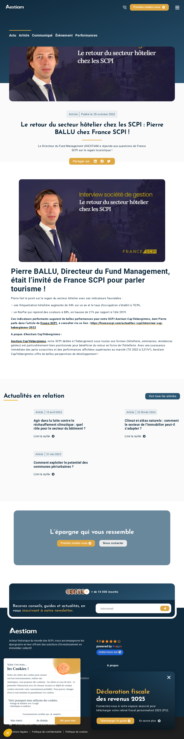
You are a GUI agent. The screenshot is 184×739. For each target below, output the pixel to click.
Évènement (64, 35)
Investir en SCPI (70, 672)
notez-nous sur (110, 652)
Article (24, 35)
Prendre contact (70, 688)
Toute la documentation (75, 678)
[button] (95, 161)
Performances (86, 35)
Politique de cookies (76, 731)
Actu (12, 35)
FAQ (63, 699)
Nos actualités (69, 683)
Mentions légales (18, 731)
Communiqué (42, 35)
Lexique (65, 694)
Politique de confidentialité (46, 731)
